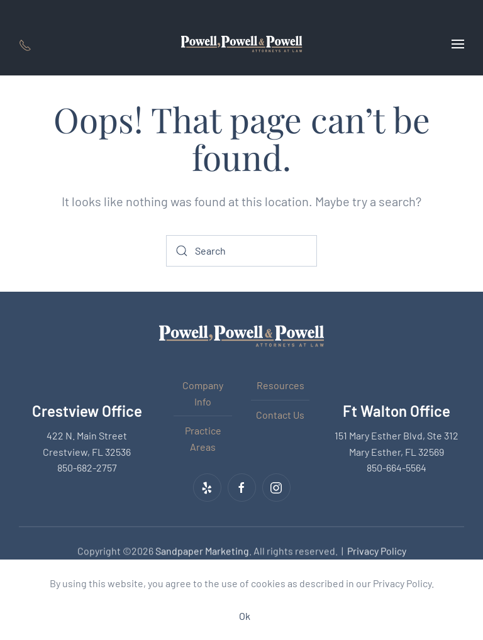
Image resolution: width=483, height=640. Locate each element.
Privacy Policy (376, 550)
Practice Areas (203, 438)
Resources (280, 385)
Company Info (202, 393)
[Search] (241, 251)
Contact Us (280, 415)
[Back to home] (242, 44)
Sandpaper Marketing (202, 550)
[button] (458, 44)
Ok (244, 616)
